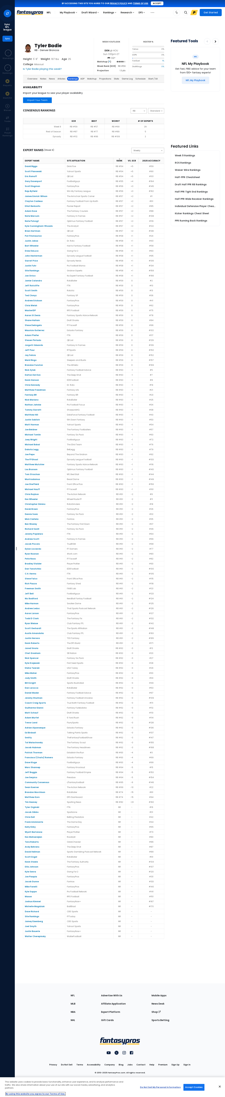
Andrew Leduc (32, 608)
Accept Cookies (194, 1087)
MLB (73, 1003)
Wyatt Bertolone (33, 832)
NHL (73, 1020)
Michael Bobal (32, 444)
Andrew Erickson (33, 300)
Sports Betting (160, 1020)
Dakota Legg (31, 449)
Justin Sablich (32, 419)
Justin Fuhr (30, 265)
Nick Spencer (32, 658)
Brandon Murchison (35, 792)
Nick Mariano (31, 399)
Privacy (53, 1064)
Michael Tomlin (33, 434)
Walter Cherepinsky (35, 936)
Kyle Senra (30, 871)
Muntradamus (32, 479)
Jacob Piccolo (32, 543)
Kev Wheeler (31, 499)
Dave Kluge (31, 762)
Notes (43, 78)
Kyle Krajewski (32, 663)
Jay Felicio (30, 355)
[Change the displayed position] (139, 111)
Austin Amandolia (34, 633)
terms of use (140, 3)
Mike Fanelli (31, 886)
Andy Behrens (32, 846)
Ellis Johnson (31, 866)
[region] (112, 1087)
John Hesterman (33, 255)
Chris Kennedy (32, 385)
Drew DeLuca (31, 250)
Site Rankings (32, 270)
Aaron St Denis (32, 315)
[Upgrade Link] (194, 12)
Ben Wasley (31, 524)
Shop (156, 1012)
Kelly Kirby (30, 827)
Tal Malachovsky (34, 742)
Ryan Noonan (32, 553)
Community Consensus (37, 782)
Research (128, 13)
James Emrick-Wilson (36, 196)
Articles (61, 78)
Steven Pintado (33, 340)
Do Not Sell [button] (66, 1064)
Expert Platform (110, 1012)
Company (109, 1064)
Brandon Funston (34, 365)
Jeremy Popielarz (34, 533)
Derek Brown (31, 509)
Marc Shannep (32, 767)
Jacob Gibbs (31, 812)
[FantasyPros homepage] (30, 12)
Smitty (28, 737)
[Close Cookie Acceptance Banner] (219, 1086)
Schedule (140, 78)
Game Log (127, 78)
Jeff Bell (29, 593)
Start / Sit (153, 78)
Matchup (92, 78)
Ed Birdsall (30, 732)
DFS (142, 13)
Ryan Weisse (31, 623)
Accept (157, 3)
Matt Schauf (31, 712)
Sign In (186, 1064)
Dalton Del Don (33, 375)
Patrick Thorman (33, 752)
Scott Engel (31, 856)
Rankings (110, 13)
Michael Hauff (32, 489)
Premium (162, 1064)
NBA (73, 1012)
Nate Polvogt (32, 221)
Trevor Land (31, 722)
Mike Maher (31, 673)
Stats (116, 78)
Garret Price (31, 260)
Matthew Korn (32, 797)
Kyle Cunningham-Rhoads (39, 226)
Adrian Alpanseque (35, 727)
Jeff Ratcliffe (32, 285)
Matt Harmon (32, 424)
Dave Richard (32, 911)
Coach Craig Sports (35, 702)
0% (162, 66)
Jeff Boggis (31, 772)
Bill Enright (30, 683)
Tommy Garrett (33, 409)
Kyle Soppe (31, 891)
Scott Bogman (32, 186)
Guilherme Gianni (34, 707)
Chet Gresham (32, 653)
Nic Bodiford (31, 598)
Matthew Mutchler (34, 464)
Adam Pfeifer (32, 335)
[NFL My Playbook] (195, 80)
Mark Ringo (30, 360)
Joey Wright (31, 439)
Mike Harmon (31, 603)
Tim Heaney (31, 802)
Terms (79, 1064)
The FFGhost (31, 459)
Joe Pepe (30, 454)
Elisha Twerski (32, 668)
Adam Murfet (32, 717)
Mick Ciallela (31, 519)
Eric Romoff (31, 176)
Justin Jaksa (31, 240)
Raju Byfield (31, 191)
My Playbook (69, 13)
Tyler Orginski (32, 807)
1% (163, 60)
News (52, 78)
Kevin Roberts (32, 643)
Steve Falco (31, 578)
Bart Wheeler (32, 245)
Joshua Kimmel (33, 901)
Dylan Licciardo (33, 548)
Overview (32, 78)
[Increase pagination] (215, 41)
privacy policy (118, 3)
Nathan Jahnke (33, 404)
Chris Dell (30, 817)
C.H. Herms (30, 573)
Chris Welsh (31, 305)
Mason (28, 896)
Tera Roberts (32, 841)
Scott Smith (31, 290)
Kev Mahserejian (33, 837)
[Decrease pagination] (207, 41)
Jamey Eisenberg (34, 921)
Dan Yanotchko (33, 568)
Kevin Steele (31, 861)
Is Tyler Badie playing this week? (42, 69)
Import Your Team (37, 100)
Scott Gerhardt (33, 628)
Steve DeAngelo (33, 325)
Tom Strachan (32, 474)
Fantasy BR (31, 394)
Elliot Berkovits (32, 206)
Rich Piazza (31, 583)
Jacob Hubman (33, 747)
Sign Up (175, 1064)
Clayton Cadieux (34, 201)
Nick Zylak (30, 370)
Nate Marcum (32, 216)
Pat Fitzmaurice (33, 235)
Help (151, 1064)
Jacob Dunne (32, 881)
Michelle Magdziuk (35, 906)
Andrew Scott (32, 539)
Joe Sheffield (32, 484)
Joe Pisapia (31, 876)
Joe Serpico (31, 777)
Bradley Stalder (33, 563)
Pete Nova (30, 558)
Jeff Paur (30, 350)
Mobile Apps (159, 995)
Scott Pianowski (33, 171)
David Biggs (31, 166)
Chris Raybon (32, 494)
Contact (140, 1064)
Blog (121, 1064)
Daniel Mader (32, 692)
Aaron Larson (32, 613)
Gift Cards (107, 1020)
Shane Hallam (32, 320)
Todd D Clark (32, 618)
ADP (82, 78)
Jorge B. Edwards (34, 345)
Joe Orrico (30, 275)
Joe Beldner (31, 429)
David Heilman (32, 851)
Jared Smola (31, 648)
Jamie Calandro (33, 280)
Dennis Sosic (31, 514)
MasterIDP (30, 310)
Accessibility (93, 1064)
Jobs (129, 1064)
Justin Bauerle (32, 931)
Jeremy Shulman (33, 698)
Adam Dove (31, 211)
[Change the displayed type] (147, 150)
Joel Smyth (30, 926)
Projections (105, 78)
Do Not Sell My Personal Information (160, 1087)
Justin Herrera (32, 638)
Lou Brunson (31, 469)
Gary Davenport (33, 181)
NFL (49, 12)
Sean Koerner (32, 787)
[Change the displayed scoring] (156, 111)
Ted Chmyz (31, 295)
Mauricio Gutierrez (34, 330)
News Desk (158, 1003)
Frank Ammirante (34, 822)
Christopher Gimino (35, 504)
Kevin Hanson (32, 380)
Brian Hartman (32, 231)
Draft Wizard (91, 13)
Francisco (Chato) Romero (39, 757)
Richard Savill (32, 529)
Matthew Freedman (35, 389)
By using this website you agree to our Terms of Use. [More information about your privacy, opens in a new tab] (35, 1093)
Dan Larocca (31, 687)
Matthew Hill (31, 414)
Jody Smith (30, 678)
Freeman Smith (33, 588)
